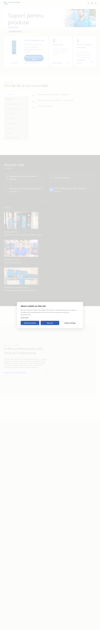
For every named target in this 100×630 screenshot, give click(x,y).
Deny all (50, 323)
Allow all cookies (30, 323)
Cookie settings (70, 323)
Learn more (24, 317)
